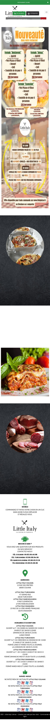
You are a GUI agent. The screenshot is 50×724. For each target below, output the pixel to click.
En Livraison (19, 13)
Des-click (36, 714)
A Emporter (32, 13)
